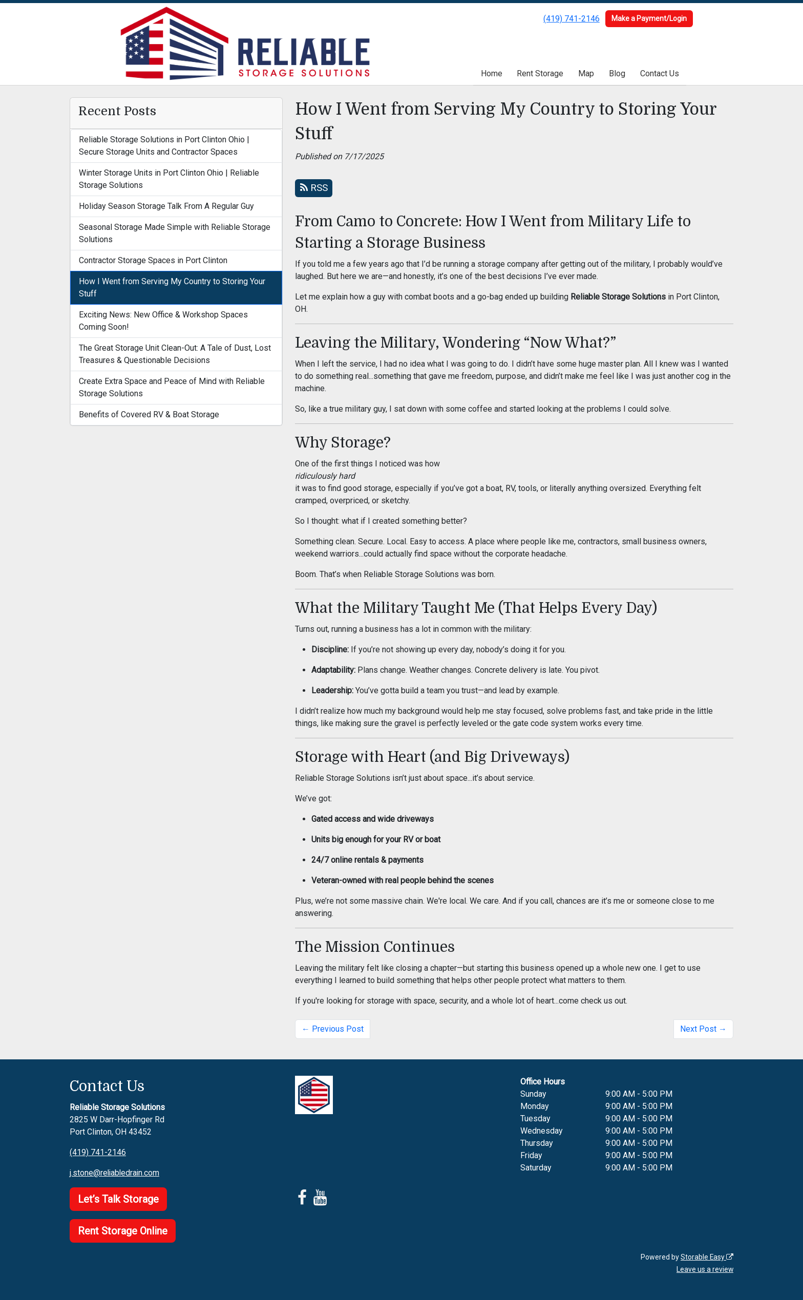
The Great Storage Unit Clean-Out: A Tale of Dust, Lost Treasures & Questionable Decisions (175, 354)
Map (586, 73)
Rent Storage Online (122, 1231)
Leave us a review (704, 1269)
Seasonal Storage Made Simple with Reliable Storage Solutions (174, 233)
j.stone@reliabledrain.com (115, 1173)
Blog (617, 73)
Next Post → (703, 1029)
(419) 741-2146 (571, 19)
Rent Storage (540, 73)
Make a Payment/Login (649, 18)
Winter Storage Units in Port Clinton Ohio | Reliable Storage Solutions (169, 179)
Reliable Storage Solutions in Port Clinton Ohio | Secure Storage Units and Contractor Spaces (164, 146)
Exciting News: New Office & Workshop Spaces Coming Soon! (163, 321)
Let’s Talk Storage (118, 1199)
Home (491, 73)
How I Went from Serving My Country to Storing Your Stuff (172, 287)
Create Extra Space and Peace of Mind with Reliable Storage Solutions (172, 387)
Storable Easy (706, 1257)
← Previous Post (333, 1029)
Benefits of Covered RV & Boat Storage (149, 414)
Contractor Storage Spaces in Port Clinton (153, 260)
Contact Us (659, 73)
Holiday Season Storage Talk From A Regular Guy (166, 206)
